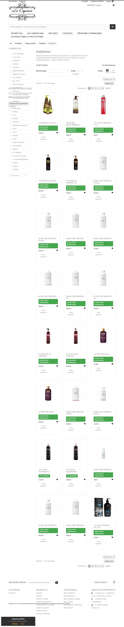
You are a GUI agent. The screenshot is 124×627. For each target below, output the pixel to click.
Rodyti (73, 71)
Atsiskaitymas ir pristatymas (27, 36)
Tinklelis (107, 71)
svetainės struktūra (97, 1)
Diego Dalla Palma (18, 73)
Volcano (15, 165)
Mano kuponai (68, 608)
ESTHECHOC (17, 87)
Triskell (14, 162)
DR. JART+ (16, 80)
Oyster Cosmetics (18, 141)
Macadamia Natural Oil (20, 124)
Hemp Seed (16, 107)
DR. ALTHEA (16, 77)
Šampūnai (42, 43)
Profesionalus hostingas (63, 621)
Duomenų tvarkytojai (43, 613)
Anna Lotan (16, 56)
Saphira (15, 148)
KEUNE (15, 117)
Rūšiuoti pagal (41, 71)
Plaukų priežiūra (30, 43)
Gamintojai (15, 49)
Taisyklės (67, 33)
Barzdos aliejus (21, 208)
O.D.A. (14, 131)
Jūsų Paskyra (13, 1)
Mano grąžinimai (69, 596)
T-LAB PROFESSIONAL (20, 158)
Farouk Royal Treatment (20, 94)
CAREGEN (16, 59)
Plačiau (22, 624)
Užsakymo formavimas (89, 33)
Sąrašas (113, 71)
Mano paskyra (70, 590)
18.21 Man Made (18, 53)
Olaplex (15, 134)
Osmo (14, 138)
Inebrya (15, 111)
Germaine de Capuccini (20, 97)
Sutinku (15, 624)
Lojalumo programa (42, 608)
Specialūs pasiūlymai (20, 180)
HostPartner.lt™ (45, 621)
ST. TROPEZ (16, 152)
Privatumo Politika (42, 599)
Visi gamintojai (35, 33)
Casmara (15, 63)
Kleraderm (16, 121)
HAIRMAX (15, 100)
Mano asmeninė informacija (73, 605)
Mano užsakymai (69, 593)
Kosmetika (17, 33)
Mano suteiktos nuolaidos (72, 599)
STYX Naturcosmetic (19, 155)
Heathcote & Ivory (18, 104)
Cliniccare (15, 66)
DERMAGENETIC (18, 70)
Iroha (14, 114)
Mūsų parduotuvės (19, 191)
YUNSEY (15, 169)
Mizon (14, 128)
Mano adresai (68, 602)
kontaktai (85, 1)
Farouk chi (16, 90)
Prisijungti (22, 1)
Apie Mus (53, 33)
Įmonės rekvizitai (41, 611)
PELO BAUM (16, 145)
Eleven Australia (17, 83)
